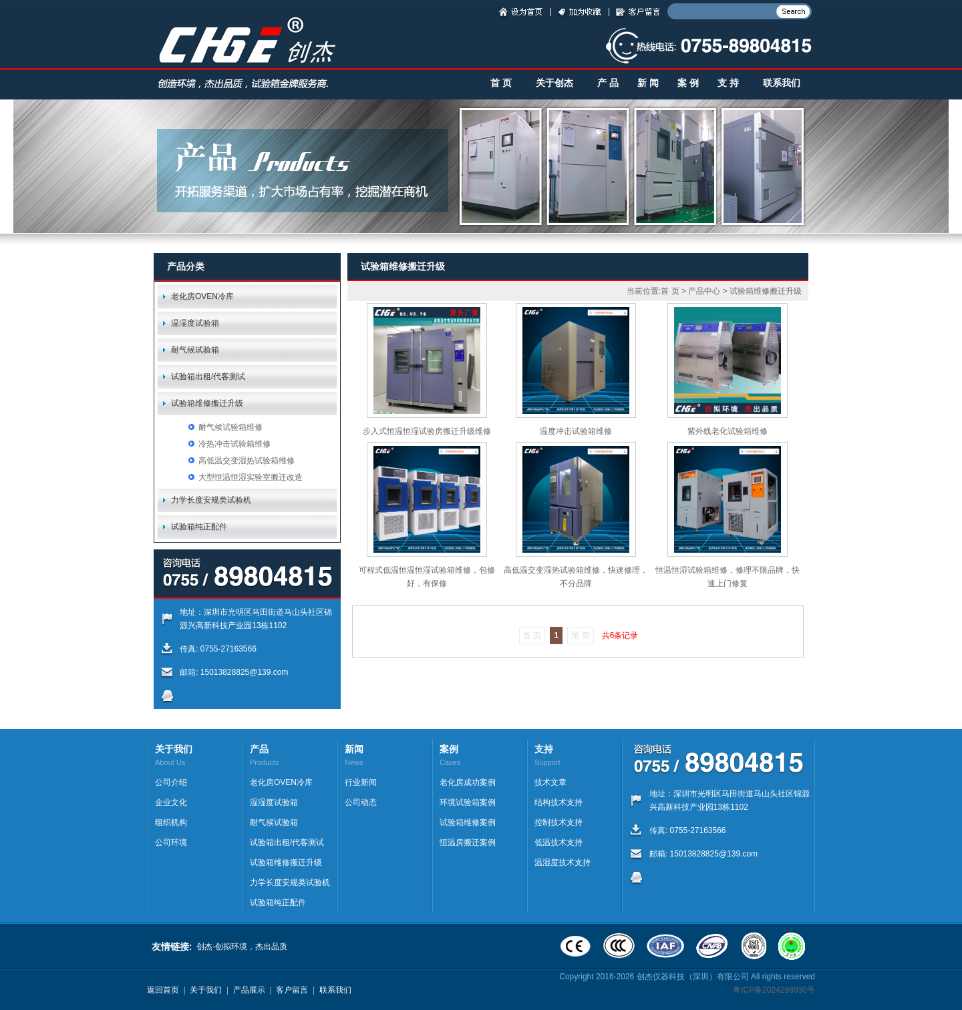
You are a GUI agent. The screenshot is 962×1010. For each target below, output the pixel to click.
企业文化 (171, 802)
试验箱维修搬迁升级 (207, 403)
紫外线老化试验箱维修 (727, 431)
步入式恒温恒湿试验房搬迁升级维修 (427, 431)
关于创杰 (554, 83)
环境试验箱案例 (468, 802)
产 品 (608, 83)
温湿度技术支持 (562, 862)
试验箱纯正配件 (199, 526)
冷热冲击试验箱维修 (234, 444)
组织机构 (171, 822)
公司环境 (171, 842)
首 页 (501, 83)
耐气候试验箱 (195, 349)
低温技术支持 (558, 842)
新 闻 (648, 83)
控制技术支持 (558, 822)
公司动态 (361, 802)
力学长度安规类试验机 (211, 500)
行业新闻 (361, 782)
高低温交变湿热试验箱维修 (246, 460)
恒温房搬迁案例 (468, 842)
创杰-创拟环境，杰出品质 (241, 946)
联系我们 (781, 83)
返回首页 (163, 990)
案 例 (688, 83)
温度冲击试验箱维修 (576, 431)
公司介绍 (171, 782)
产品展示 (249, 990)
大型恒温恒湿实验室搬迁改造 (250, 477)
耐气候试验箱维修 (230, 427)
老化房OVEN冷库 (202, 296)
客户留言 (292, 990)
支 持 (728, 83)
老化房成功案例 (468, 782)
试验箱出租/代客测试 (208, 376)
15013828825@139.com (244, 672)
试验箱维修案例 (468, 822)
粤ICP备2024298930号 (774, 990)
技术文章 (550, 782)
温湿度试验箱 (195, 323)
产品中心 (704, 291)
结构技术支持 (558, 802)
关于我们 (206, 990)
